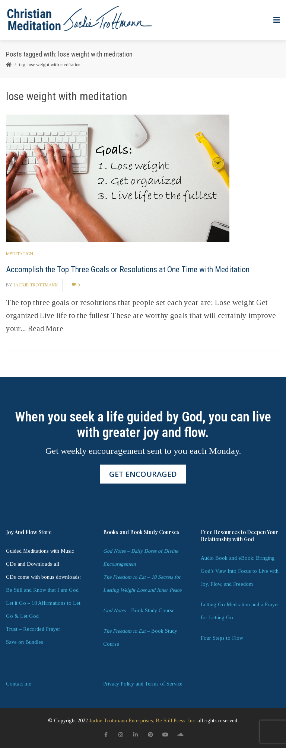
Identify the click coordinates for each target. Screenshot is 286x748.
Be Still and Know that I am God (42, 590)
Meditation (19, 253)
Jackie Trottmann (35, 285)
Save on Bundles (24, 642)
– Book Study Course (139, 610)
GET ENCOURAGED (143, 474)
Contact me (18, 684)
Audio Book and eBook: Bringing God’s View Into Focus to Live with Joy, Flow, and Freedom (240, 571)
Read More (45, 328)
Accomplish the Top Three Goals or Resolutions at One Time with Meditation (128, 269)
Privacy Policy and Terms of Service (142, 684)
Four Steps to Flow (222, 638)
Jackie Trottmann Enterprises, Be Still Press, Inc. (142, 720)
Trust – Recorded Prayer (33, 629)
